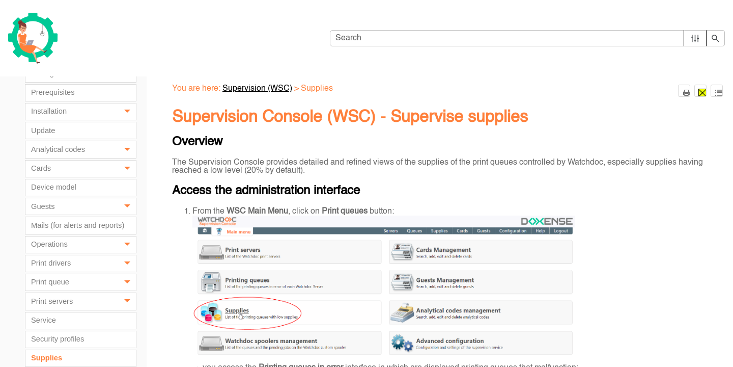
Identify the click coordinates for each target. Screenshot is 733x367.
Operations (83, 245)
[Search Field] (527, 38)
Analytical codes (83, 149)
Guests (83, 206)
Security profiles (57, 339)
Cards (83, 169)
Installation (83, 111)
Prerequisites (53, 92)
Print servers (83, 301)
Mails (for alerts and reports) (77, 225)
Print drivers (83, 263)
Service (43, 320)
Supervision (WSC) (257, 89)
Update (43, 130)
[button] (695, 38)
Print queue (83, 282)
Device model (53, 187)
